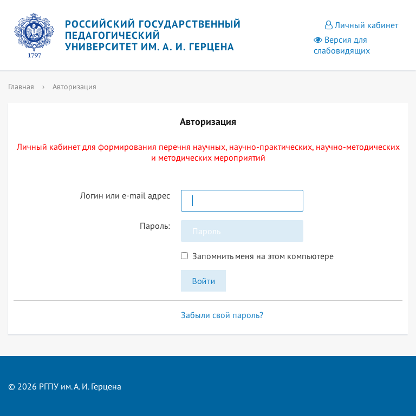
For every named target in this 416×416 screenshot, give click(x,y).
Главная (21, 86)
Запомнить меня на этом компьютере (261, 255)
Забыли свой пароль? (222, 314)
